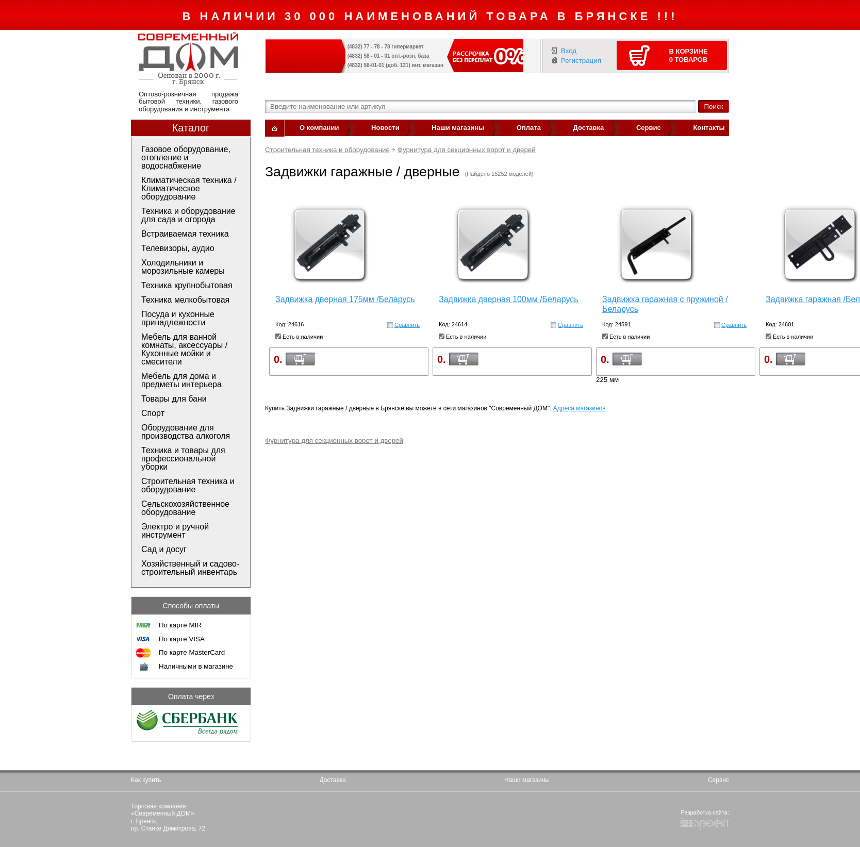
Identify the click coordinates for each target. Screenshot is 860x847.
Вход (568, 51)
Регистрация (581, 60)
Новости (385, 127)
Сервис (648, 127)
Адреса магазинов (579, 408)
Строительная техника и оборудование (327, 150)
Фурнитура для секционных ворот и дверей (467, 150)
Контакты (708, 127)
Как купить (146, 780)
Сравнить (407, 325)
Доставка (588, 127)
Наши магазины (458, 127)
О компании (319, 127)
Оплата (529, 127)
